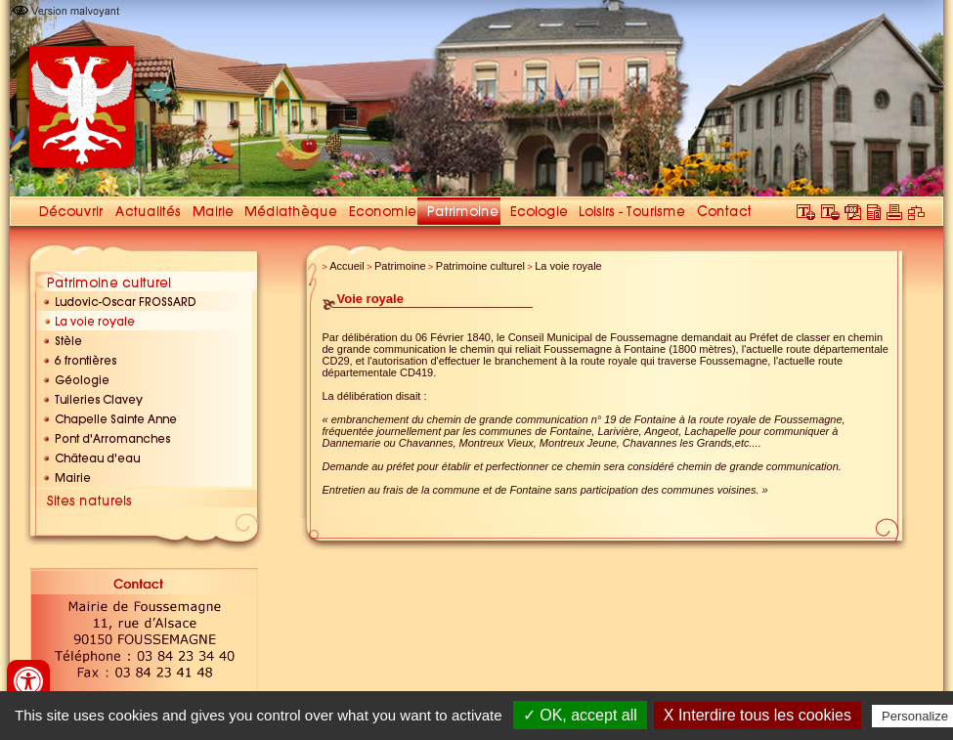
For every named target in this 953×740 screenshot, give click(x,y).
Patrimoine (400, 266)
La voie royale (568, 266)
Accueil (346, 266)
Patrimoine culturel (480, 266)
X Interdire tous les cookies (757, 715)
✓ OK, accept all (580, 715)
